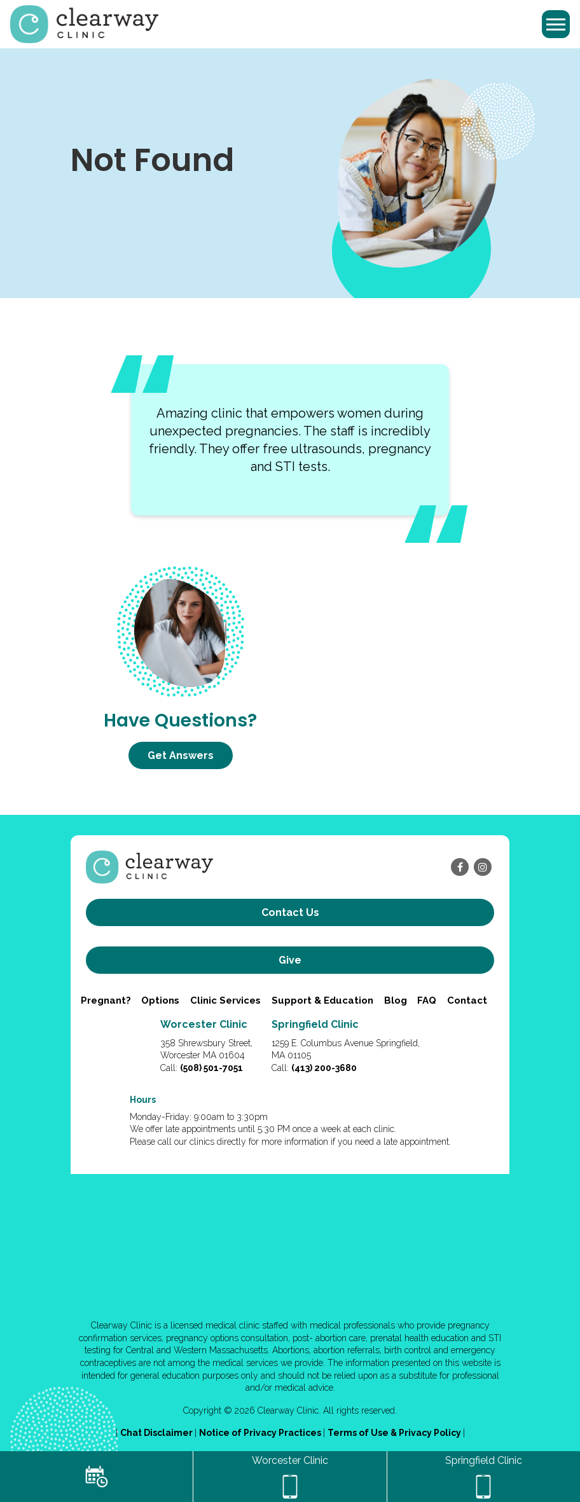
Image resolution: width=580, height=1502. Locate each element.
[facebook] (460, 867)
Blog (395, 1000)
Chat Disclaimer (157, 1433)
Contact (467, 1000)
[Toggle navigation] (556, 24)
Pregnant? (106, 1000)
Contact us (290, 912)
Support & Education (322, 1000)
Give (290, 960)
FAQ (426, 1000)
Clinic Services (225, 1000)
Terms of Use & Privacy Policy (395, 1433)
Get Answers (181, 755)
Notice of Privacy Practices (261, 1433)
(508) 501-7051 (211, 1068)
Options (160, 1000)
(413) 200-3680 (324, 1068)
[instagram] (483, 867)
